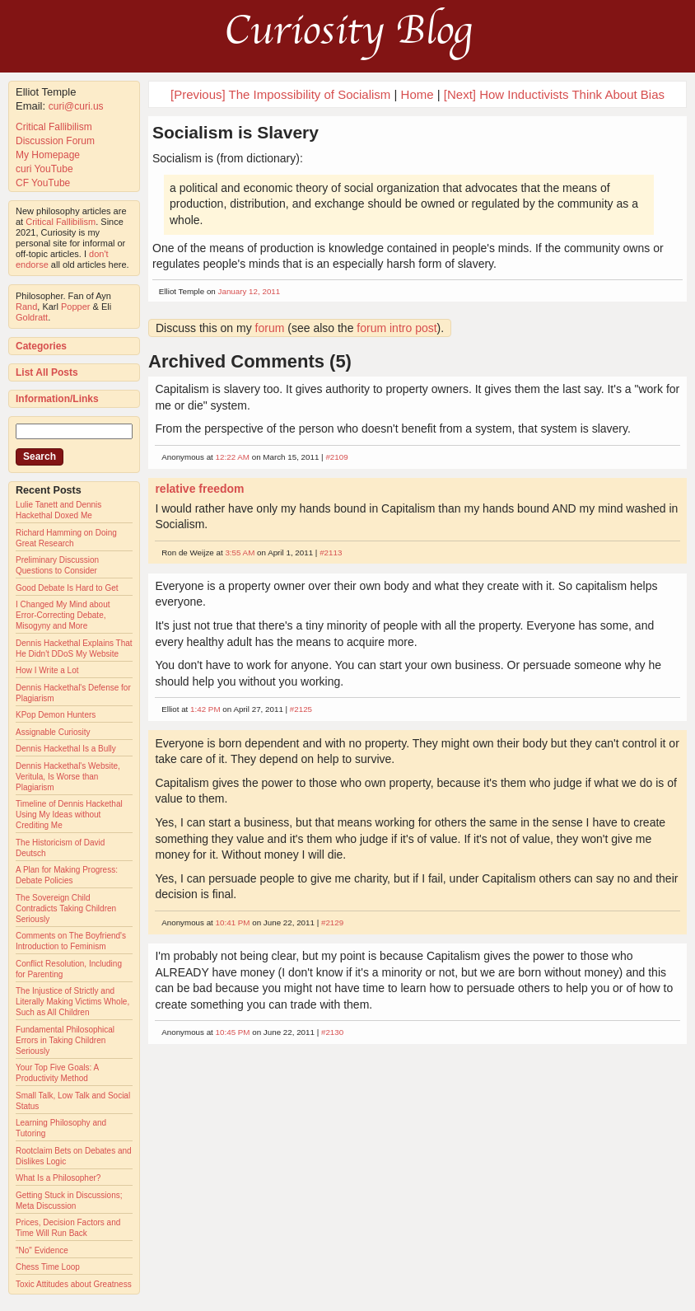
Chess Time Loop (48, 1266)
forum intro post (396, 328)
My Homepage (48, 155)
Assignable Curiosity (53, 732)
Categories (41, 346)
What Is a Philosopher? (58, 1177)
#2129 (332, 922)
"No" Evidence (42, 1250)
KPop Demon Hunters (56, 714)
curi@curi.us (76, 106)
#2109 (336, 456)
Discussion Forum (55, 141)
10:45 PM (233, 1032)
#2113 (331, 552)
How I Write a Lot (47, 670)
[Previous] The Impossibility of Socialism (280, 94)
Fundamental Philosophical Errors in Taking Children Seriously (65, 1040)
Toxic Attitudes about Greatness (74, 1284)
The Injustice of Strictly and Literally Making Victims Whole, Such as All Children (72, 1001)
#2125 (301, 709)
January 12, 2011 (249, 291)
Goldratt (32, 317)
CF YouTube (43, 183)
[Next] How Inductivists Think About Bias (554, 94)
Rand (26, 306)
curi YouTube (44, 169)
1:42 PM (205, 709)
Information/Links (57, 399)
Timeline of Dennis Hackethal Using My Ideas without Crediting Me (69, 814)
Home (417, 94)
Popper (75, 306)
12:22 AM (233, 456)
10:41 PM (233, 922)
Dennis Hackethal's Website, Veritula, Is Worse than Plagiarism (68, 776)
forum (270, 328)
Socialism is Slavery (235, 132)
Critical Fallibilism (54, 127)
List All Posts (47, 372)
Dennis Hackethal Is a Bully (66, 748)
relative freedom (199, 488)
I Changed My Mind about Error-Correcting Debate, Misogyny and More (63, 615)
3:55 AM (239, 552)
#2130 (332, 1032)
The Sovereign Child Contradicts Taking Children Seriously (66, 908)
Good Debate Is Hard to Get (67, 587)
